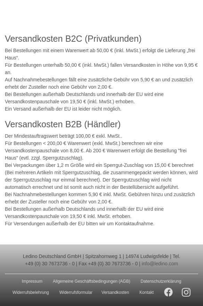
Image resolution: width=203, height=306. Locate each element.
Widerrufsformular (75, 292)
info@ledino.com (160, 263)
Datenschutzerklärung (161, 281)
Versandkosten (115, 292)
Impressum (32, 281)
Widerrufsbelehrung (31, 292)
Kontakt (146, 292)
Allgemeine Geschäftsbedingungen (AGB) (91, 281)
